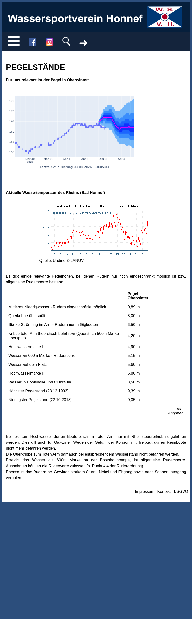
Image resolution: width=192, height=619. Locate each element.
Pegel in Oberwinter (69, 80)
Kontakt (164, 491)
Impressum (144, 491)
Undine (59, 260)
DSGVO (181, 491)
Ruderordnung (129, 466)
